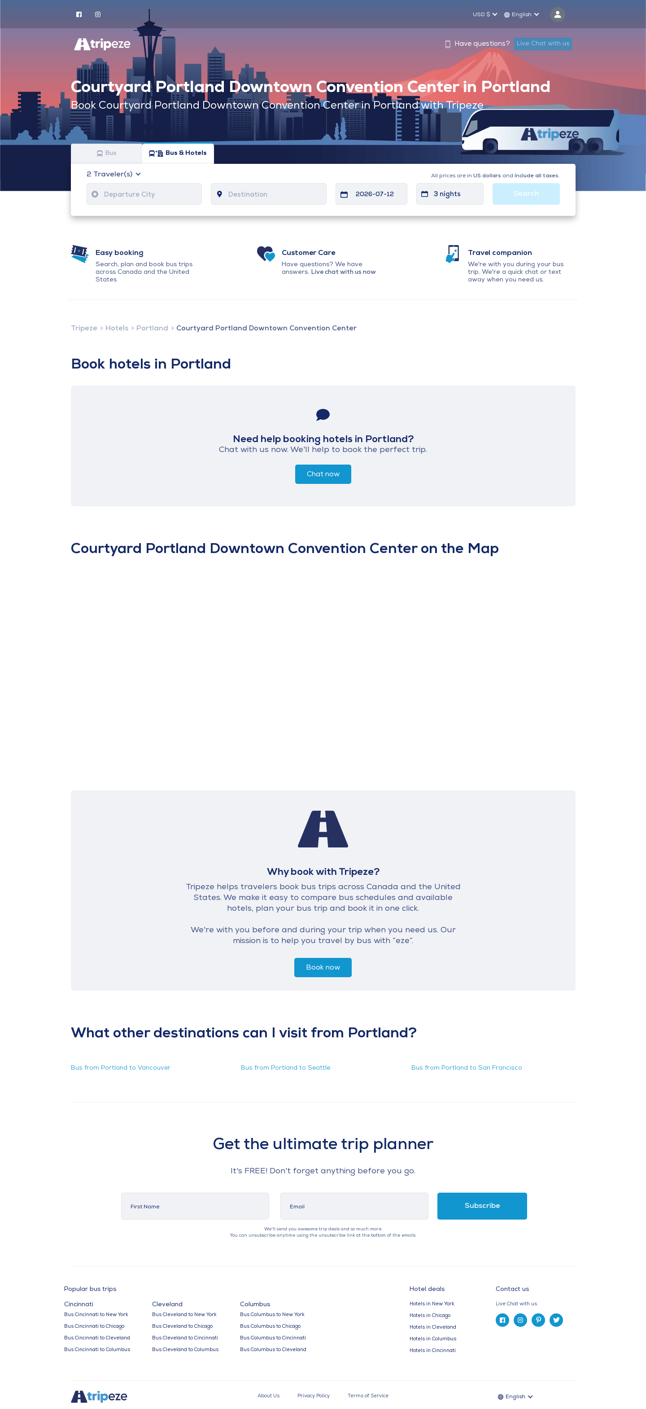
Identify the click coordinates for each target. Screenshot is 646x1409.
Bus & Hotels (178, 153)
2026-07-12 (375, 194)
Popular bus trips (90, 1289)
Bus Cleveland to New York (184, 1314)
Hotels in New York (432, 1304)
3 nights (447, 194)
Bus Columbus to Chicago (270, 1326)
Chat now (323, 474)
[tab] (539, 1304)
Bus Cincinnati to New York (96, 1314)
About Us (268, 1396)
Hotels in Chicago (430, 1315)
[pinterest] (538, 1320)
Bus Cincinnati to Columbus (97, 1350)
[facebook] (79, 14)
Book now (323, 967)
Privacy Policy (313, 1396)
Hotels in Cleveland (433, 1327)
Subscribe (482, 1206)
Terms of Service (368, 1396)
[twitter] (556, 1320)
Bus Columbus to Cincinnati (273, 1338)
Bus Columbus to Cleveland (273, 1350)
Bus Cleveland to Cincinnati (185, 1338)
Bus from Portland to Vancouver (120, 1068)
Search (526, 194)
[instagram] (97, 14)
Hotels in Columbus (433, 1339)
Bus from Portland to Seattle (285, 1068)
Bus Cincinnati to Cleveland (97, 1338)
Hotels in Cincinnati (433, 1350)
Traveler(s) (110, 174)
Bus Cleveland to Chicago (182, 1326)
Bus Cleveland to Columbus (185, 1350)
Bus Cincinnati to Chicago (94, 1326)
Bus (107, 153)
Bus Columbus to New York (272, 1314)
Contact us (512, 1289)
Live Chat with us (543, 43)
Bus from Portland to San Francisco (466, 1068)
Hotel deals (427, 1289)
